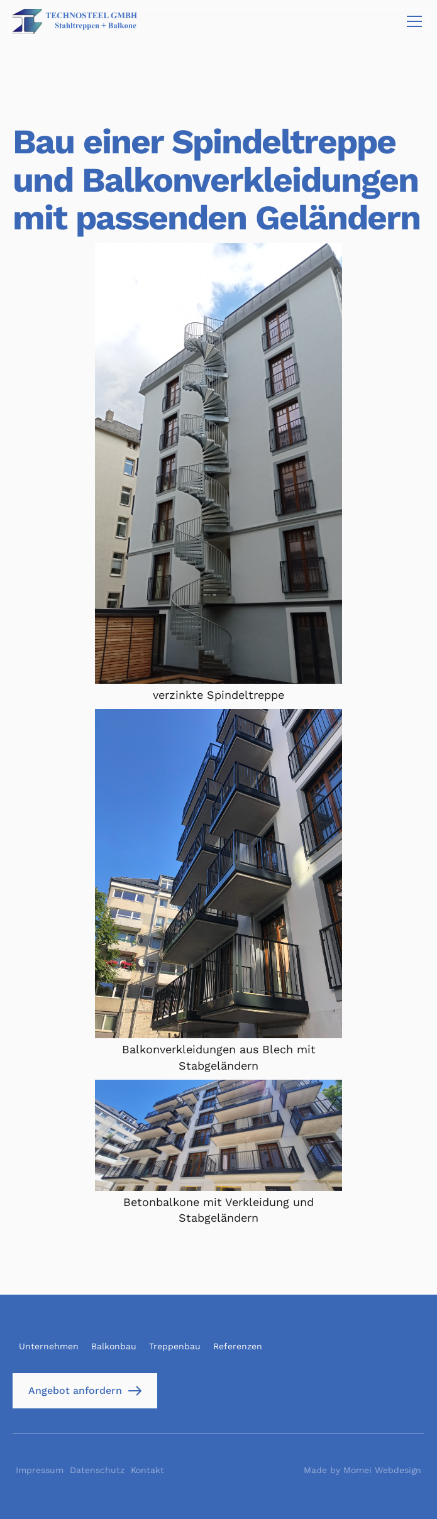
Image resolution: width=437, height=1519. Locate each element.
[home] (75, 21)
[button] (411, 21)
